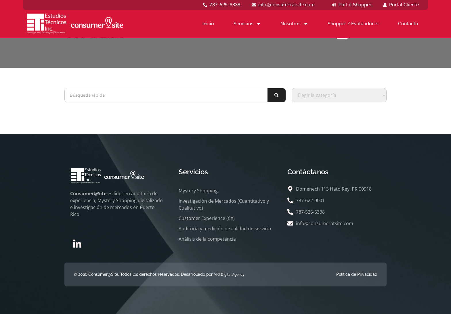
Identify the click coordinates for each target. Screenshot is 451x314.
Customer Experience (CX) (207, 218)
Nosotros (294, 24)
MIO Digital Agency (229, 275)
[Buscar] (276, 95)
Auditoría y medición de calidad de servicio (225, 228)
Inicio (208, 23)
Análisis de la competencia (207, 239)
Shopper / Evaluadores (353, 23)
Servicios (247, 24)
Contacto (408, 23)
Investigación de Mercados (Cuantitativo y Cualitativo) (224, 204)
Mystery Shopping (198, 190)
